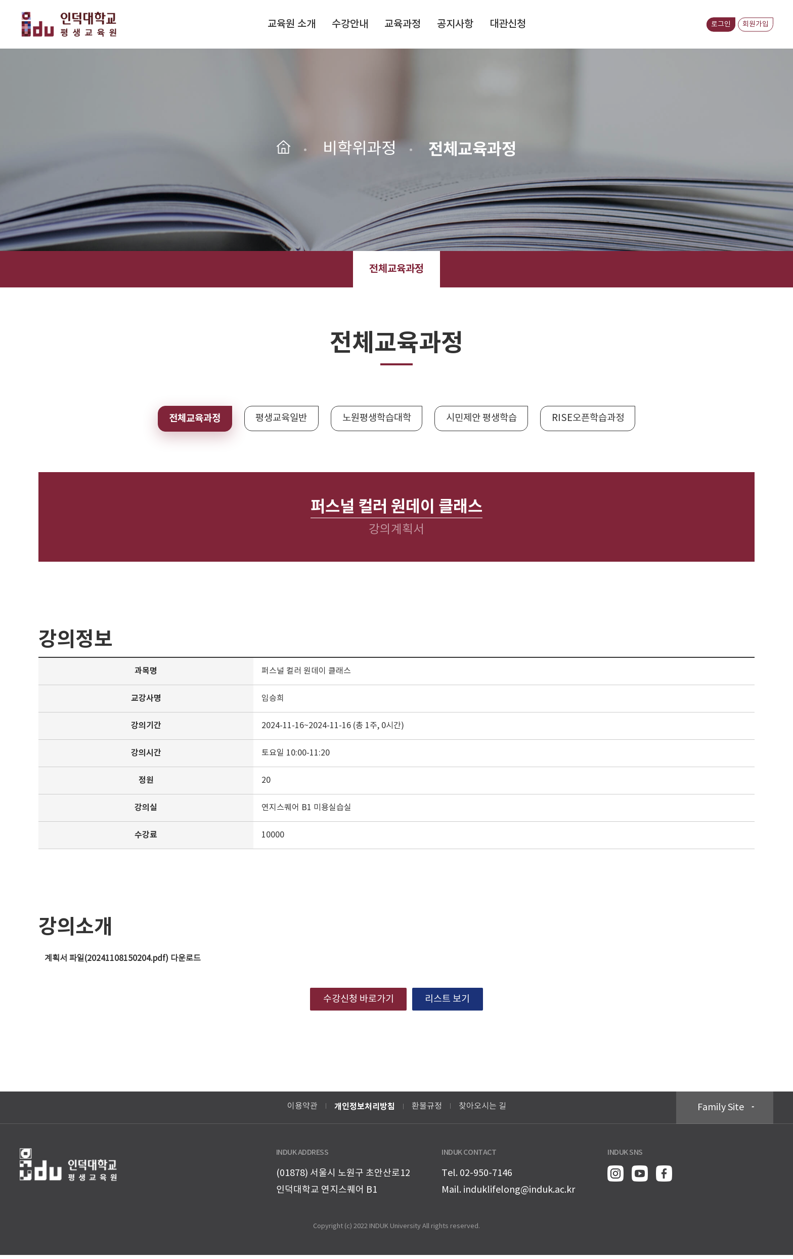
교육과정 (402, 24)
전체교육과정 (396, 269)
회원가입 (752, 24)
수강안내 (350, 24)
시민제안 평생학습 (487, 419)
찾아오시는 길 (482, 1110)
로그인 (712, 24)
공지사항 (455, 24)
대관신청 (508, 24)
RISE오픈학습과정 (600, 419)
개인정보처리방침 (364, 1111)
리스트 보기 (451, 1002)
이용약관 (302, 1110)
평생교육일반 (274, 419)
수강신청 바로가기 (355, 1002)
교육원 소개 (292, 24)
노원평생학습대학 (375, 419)
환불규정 (427, 1110)
